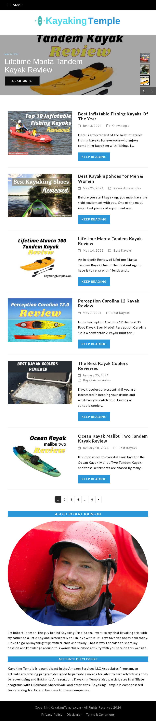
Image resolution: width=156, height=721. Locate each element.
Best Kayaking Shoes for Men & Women (110, 178)
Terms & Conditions (100, 714)
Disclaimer (74, 714)
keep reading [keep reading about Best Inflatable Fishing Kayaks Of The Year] (94, 157)
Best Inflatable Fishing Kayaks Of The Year (113, 116)
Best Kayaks (122, 250)
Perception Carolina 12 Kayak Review (108, 303)
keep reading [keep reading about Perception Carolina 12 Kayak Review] (94, 344)
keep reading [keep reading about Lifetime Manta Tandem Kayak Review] (94, 281)
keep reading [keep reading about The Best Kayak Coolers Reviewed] (94, 417)
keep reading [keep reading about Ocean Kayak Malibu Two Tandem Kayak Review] (94, 479)
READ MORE (22, 80)
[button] (15, 5)
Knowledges (120, 125)
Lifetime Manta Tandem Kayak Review (110, 241)
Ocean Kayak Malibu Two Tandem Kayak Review (113, 438)
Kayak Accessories (127, 188)
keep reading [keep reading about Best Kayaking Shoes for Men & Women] (94, 219)
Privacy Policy (51, 714)
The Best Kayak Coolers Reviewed (103, 366)
